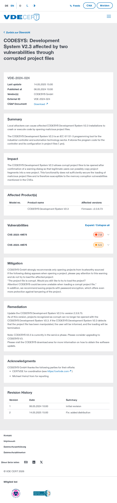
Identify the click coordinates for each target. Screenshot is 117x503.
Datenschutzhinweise (14, 452)
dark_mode (27, 5)
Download (40, 104)
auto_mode (34, 5)
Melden (104, 5)
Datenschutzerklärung (15, 446)
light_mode (20, 5)
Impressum (9, 441)
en (12, 5)
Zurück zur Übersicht (17, 32)
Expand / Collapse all (97, 225)
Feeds (76, 5)
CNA (89, 5)
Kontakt (8, 435)
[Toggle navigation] (108, 16)
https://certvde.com (58, 371)
